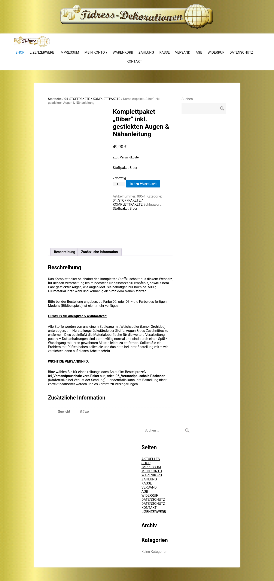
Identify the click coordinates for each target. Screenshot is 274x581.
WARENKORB (151, 475)
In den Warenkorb (143, 184)
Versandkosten (130, 157)
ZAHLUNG (149, 479)
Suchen (187, 99)
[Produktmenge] (119, 184)
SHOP (145, 463)
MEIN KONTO (151, 471)
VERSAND (149, 487)
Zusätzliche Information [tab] (99, 252)
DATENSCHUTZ (153, 500)
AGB (144, 491)
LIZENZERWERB (153, 512)
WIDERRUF (149, 495)
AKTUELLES (150, 459)
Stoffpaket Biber (125, 208)
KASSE (146, 483)
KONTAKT (149, 508)
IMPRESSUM (151, 467)
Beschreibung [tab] (64, 252)
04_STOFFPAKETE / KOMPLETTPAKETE (92, 99)
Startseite (54, 99)
